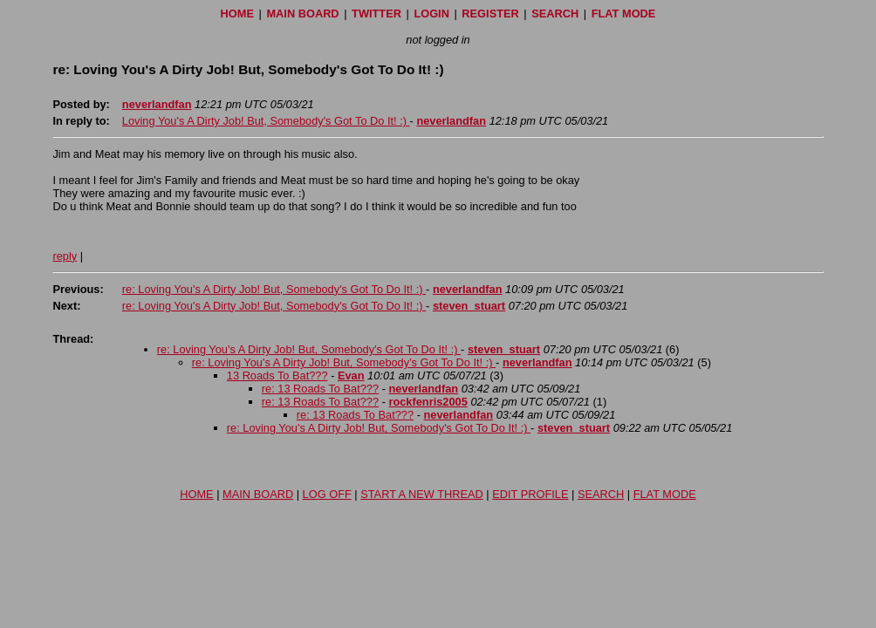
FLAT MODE (624, 13)
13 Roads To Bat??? (277, 375)
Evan (351, 375)
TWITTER (376, 13)
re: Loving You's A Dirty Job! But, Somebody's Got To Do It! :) (274, 289)
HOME (237, 13)
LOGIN (431, 13)
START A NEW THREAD (421, 494)
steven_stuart (469, 305)
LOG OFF (327, 494)
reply (64, 256)
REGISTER (490, 13)
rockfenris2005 (427, 401)
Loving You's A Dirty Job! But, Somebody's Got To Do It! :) (266, 120)
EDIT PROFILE (530, 494)
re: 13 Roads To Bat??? (320, 388)
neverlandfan (157, 104)
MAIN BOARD (302, 13)
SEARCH (554, 13)
